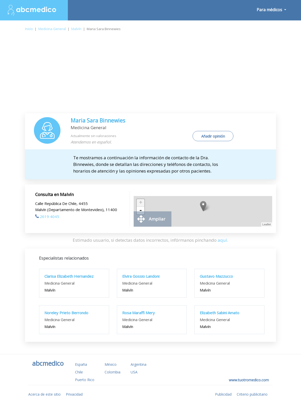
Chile (79, 372)
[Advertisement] (150, 75)
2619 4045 (47, 216)
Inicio (29, 29)
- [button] (140, 210)
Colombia (112, 372)
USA (134, 372)
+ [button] (140, 203)
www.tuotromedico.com (249, 380)
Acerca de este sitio (44, 394)
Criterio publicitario (252, 394)
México (111, 364)
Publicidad (223, 394)
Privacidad (74, 394)
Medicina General (52, 29)
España (81, 364)
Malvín (76, 29)
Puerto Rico (84, 379)
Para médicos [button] (270, 10)
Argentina (138, 364)
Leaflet (266, 224)
